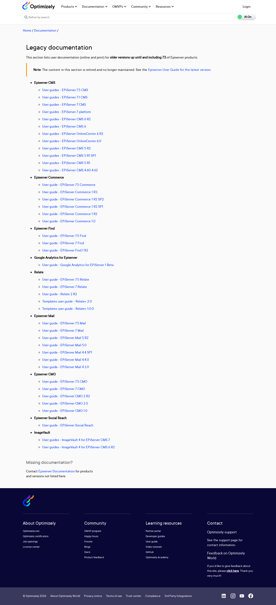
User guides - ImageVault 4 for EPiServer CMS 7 (76, 440)
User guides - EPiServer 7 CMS (64, 104)
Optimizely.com (31, 531)
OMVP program (92, 531)
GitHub (150, 552)
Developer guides (155, 536)
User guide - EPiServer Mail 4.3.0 (65, 367)
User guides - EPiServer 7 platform (66, 112)
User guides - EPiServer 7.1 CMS (64, 97)
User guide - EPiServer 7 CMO (63, 389)
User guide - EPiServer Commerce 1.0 (68, 221)
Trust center (133, 596)
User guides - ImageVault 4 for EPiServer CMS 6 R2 (78, 447)
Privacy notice (93, 596)
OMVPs (119, 6)
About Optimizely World (65, 596)
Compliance (152, 596)
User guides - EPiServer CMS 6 (64, 126)
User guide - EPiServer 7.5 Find (64, 235)
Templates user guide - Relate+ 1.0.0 (68, 308)
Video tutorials (154, 547)
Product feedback (94, 557)
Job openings (30, 541)
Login (247, 6)
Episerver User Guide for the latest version (179, 69)
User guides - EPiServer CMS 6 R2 (66, 119)
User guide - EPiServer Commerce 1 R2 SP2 (73, 199)
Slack (87, 552)
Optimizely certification (35, 536)
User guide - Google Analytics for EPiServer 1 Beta (78, 265)
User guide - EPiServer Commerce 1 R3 (69, 192)
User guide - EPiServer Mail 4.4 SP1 (67, 352)
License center (31, 547)
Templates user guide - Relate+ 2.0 (67, 301)
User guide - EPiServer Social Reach (67, 425)
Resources (165, 6)
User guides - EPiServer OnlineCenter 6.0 (71, 141)
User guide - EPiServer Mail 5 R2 (65, 338)
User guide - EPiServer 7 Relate (64, 286)
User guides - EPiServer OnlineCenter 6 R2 (72, 133)
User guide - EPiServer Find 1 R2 (65, 250)
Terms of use (114, 596)
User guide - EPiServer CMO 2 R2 (66, 396)
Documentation (94, 6)
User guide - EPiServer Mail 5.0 (64, 345)
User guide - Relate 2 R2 (59, 294)
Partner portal (153, 531)
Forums (88, 541)
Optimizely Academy (157, 557)
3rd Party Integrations (178, 596)
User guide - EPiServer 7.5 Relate (65, 279)
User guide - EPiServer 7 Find (63, 243)
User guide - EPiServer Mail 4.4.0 (65, 359)
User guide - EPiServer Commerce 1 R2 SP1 (72, 206)
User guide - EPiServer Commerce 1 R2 (69, 214)
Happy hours (91, 536)
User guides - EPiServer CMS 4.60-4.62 (70, 170)
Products (69, 6)
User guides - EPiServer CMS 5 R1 (66, 163)
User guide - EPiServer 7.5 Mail (64, 323)
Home (27, 30)
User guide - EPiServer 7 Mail (63, 330)
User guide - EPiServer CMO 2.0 (65, 403)
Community (141, 6)
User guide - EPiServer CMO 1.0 (64, 410)
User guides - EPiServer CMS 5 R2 (66, 148)
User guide (152, 541)
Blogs (87, 547)
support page (228, 540)
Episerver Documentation (56, 471)
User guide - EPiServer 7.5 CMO (64, 381)
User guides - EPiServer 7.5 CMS (65, 90)
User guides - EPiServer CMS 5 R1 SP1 (69, 155)
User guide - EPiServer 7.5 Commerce (68, 184)
